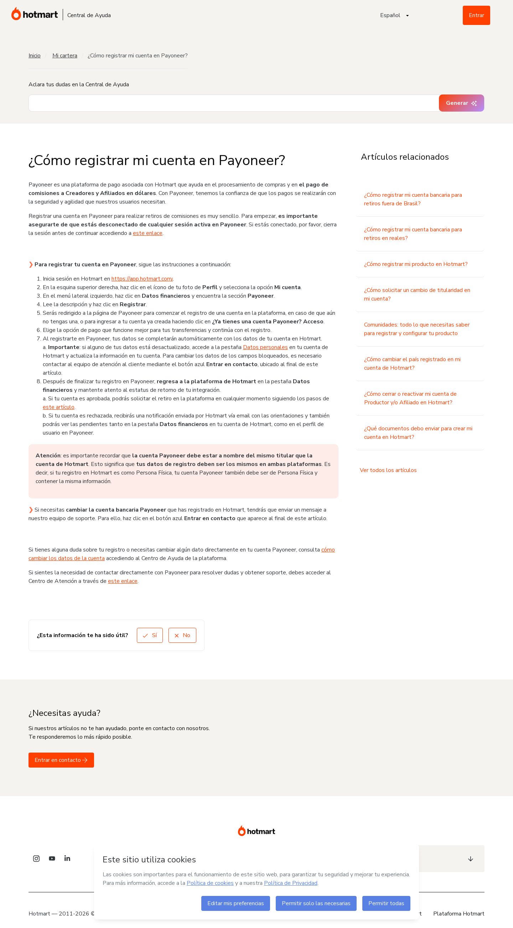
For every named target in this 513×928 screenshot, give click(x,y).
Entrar (476, 15)
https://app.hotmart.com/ (142, 279)
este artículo (58, 407)
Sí (150, 635)
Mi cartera (64, 56)
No (182, 635)
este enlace (147, 233)
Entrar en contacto (61, 760)
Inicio (34, 56)
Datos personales (265, 347)
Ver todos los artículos (388, 470)
